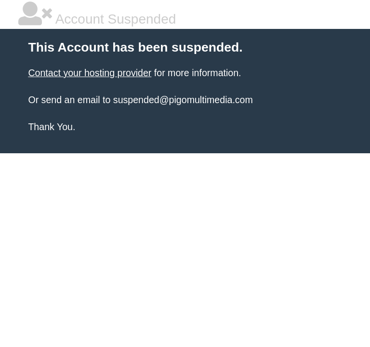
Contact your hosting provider (89, 72)
